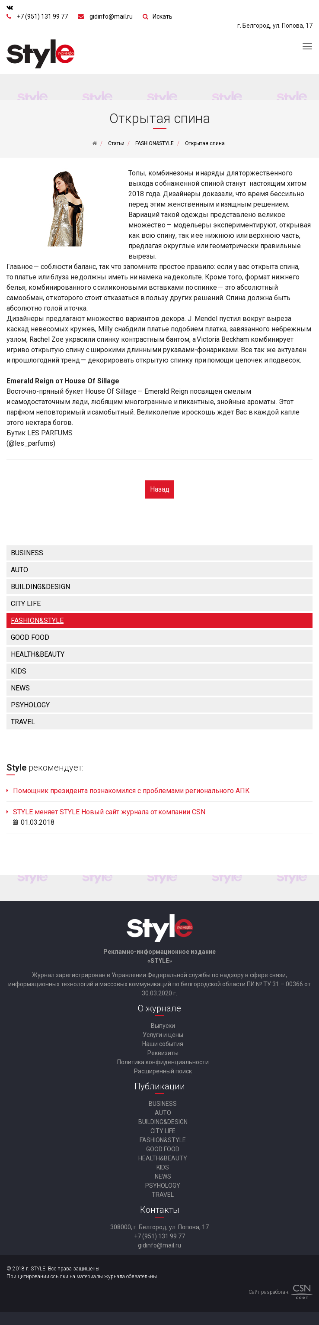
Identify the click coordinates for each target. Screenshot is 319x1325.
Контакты (159, 1210)
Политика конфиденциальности (163, 1062)
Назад (159, 489)
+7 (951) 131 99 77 (42, 16)
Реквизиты (163, 1053)
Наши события (162, 1043)
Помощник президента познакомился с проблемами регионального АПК (131, 791)
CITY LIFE (26, 603)
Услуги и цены (163, 1034)
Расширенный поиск (163, 1071)
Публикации (159, 1086)
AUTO (19, 570)
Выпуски (163, 1025)
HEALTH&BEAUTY (37, 654)
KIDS (18, 671)
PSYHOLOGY (30, 705)
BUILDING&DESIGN (40, 587)
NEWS (20, 688)
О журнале (159, 1008)
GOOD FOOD (30, 637)
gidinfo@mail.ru (111, 16)
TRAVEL (23, 722)
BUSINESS (27, 553)
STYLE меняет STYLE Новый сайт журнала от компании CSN (109, 812)
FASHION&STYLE (37, 620)
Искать (162, 16)
